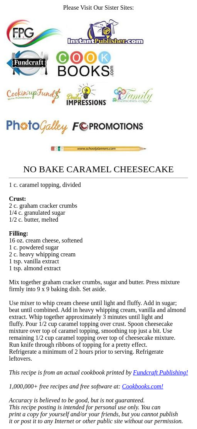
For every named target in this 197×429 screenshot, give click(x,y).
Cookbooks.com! (142, 386)
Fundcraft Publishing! (160, 372)
